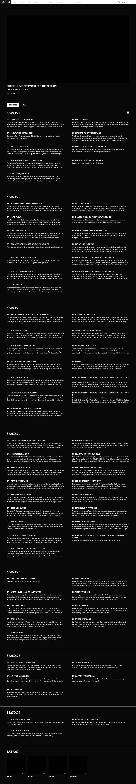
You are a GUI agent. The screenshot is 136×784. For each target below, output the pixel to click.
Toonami (29, 2)
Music (36, 2)
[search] (133, 2)
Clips (25, 105)
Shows (14, 2)
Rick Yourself (59, 2)
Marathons (21, 2)
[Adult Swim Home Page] (5, 2)
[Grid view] (128, 112)
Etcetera (68, 2)
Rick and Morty (78, 2)
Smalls (42, 2)
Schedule (49, 2)
